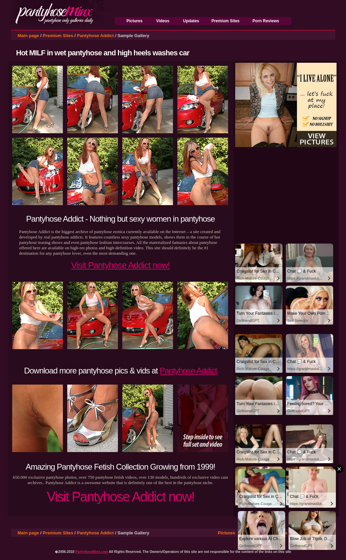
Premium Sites (226, 21)
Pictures (134, 21)
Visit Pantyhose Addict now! (120, 265)
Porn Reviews (265, 21)
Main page (28, 35)
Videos (162, 21)
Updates (191, 21)
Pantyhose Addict (95, 35)
